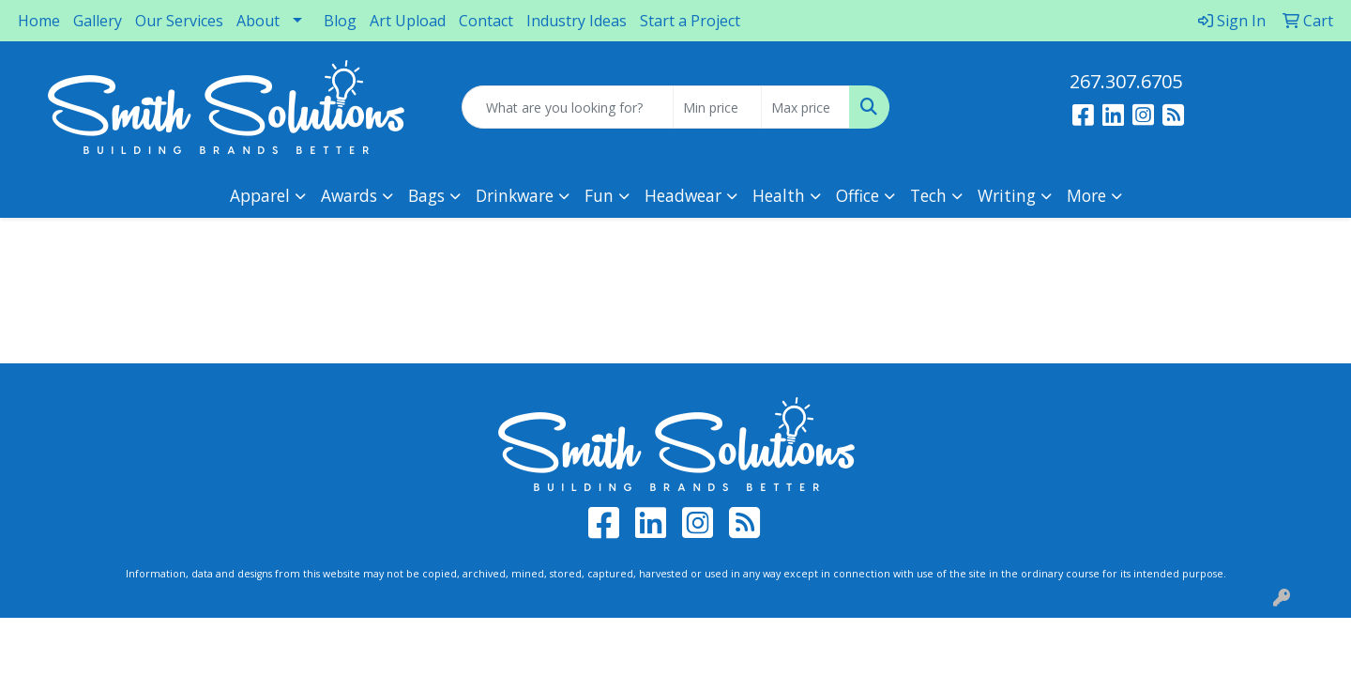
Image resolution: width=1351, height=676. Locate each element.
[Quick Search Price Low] (717, 107)
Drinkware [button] (515, 195)
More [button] (1086, 195)
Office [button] (857, 195)
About (258, 20)
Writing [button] (1007, 195)
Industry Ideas (576, 20)
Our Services (179, 20)
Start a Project (690, 20)
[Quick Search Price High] (805, 107)
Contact (486, 20)
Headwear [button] (683, 195)
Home (39, 20)
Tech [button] (928, 195)
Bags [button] (426, 195)
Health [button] (778, 195)
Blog (340, 20)
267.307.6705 (1126, 81)
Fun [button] (599, 195)
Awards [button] (349, 195)
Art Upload (408, 20)
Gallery (97, 20)
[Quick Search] (568, 107)
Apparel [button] (260, 195)
